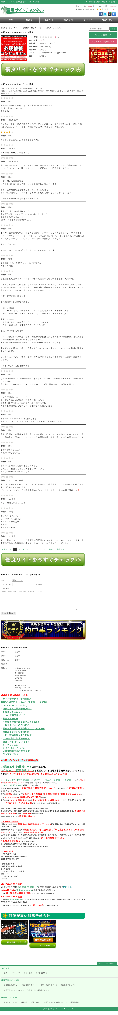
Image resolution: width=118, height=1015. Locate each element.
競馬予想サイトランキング (14, 994)
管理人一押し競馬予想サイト (38, 994)
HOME (10, 20)
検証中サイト (69, 20)
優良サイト (30, 20)
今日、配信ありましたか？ (13, 503)
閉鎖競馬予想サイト (68, 989)
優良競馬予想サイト (11, 989)
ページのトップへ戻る (107, 967)
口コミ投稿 (28, 977)
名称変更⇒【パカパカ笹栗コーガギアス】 (52, 784)
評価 (2, 580)
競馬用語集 (74, 1006)
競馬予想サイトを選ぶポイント (55, 1006)
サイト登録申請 (41, 977)
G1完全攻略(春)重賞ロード (16, 770)
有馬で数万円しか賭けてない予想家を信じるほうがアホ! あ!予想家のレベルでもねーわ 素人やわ (27, 108)
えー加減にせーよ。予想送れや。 (16, 153)
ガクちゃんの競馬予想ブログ (17, 774)
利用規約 (23, 1006)
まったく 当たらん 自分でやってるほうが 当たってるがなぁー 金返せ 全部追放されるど (11, 521)
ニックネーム (6, 584)
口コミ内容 (5, 589)
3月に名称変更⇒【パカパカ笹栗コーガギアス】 (24, 706)
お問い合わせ (35, 1006)
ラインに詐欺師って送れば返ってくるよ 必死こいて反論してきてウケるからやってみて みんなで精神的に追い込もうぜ (22, 469)
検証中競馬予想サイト (49, 989)
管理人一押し (107, 20)
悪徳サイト (49, 20)
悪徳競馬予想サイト (29, 989)
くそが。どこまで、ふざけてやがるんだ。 (20, 140)
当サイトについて (10, 1006)
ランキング (88, 20)
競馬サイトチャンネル (12, 977)
